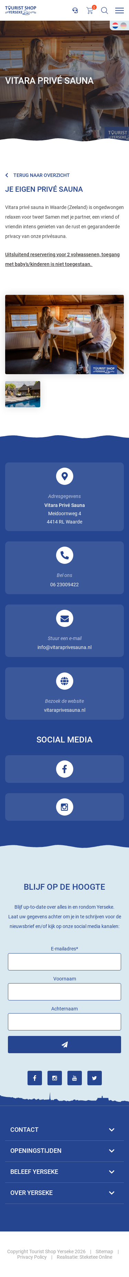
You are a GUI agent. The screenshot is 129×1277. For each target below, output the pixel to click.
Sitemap (104, 1251)
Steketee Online (95, 1257)
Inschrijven (64, 1044)
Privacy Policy (32, 1257)
